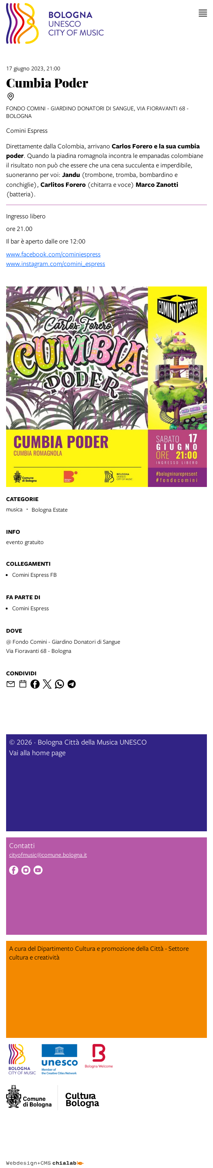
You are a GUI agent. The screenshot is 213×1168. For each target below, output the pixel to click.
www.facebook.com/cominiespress (53, 254)
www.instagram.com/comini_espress (55, 263)
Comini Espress (30, 608)
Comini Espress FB (34, 574)
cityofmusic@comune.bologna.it (48, 854)
